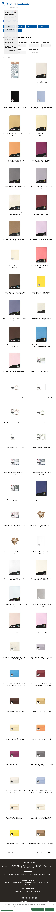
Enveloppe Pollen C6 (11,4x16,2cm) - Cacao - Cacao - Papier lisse (15, 710)
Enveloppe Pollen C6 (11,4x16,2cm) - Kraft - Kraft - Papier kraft (41, 841)
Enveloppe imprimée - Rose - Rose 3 (14, 420)
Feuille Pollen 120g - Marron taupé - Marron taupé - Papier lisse (15, 290)
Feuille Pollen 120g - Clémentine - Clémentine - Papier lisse (15, 158)
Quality (17, 871)
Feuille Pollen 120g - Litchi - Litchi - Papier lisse (41, 264)
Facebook (23, 895)
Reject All (49, 909)
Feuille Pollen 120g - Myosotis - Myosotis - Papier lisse (14, 316)
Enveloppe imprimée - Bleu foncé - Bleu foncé (41, 471)
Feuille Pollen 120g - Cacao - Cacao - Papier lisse (14, 343)
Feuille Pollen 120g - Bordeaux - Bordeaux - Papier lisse (41, 211)
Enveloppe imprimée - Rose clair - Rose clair (14, 523)
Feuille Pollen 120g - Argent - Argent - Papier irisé (41, 603)
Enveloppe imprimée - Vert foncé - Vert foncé (15, 497)
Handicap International (30, 880)
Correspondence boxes (9, 28)
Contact (41, 890)
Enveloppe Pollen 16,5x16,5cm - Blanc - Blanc (41, 523)
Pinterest (32, 895)
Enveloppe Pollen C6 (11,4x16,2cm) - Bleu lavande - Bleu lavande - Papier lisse (41, 789)
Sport (20, 880)
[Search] (27, 7)
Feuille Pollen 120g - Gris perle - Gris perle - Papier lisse (41, 79)
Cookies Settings (7, 909)
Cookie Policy (23, 899)
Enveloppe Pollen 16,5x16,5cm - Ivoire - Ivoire (15, 550)
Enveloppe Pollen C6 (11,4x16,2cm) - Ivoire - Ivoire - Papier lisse (15, 815)
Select (44, 55)
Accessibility (28, 882)
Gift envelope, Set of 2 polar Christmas (15, 78)
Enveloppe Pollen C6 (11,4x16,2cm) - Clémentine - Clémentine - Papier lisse (41, 736)
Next (50, 850)
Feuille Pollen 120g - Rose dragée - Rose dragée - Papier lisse (41, 629)
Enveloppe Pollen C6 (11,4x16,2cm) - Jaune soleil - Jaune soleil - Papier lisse (14, 841)
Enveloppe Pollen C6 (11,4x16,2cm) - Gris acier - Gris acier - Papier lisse (41, 762)
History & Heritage (8, 871)
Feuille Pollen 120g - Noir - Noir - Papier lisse (14, 105)
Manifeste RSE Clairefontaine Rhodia (28, 873)
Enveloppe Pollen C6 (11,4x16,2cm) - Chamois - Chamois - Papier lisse (15, 736)
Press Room (16, 888)
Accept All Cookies (37, 909)
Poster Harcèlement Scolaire (33, 888)
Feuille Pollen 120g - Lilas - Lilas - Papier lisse (41, 237)
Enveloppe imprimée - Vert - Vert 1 (41, 420)
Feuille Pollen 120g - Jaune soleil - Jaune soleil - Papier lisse (41, 290)
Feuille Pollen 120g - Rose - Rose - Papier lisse (15, 369)
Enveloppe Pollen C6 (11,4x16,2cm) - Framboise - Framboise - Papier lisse (15, 762)
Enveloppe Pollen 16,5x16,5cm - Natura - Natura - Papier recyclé (14, 655)
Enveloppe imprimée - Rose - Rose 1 (14, 395)
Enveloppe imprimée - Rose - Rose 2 (41, 395)
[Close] (53, 904)
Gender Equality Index (43, 880)
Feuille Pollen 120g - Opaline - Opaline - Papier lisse (14, 629)
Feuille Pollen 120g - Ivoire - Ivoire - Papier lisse (15, 264)
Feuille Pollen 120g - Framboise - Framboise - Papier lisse (41, 158)
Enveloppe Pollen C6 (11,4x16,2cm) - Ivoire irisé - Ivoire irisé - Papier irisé (41, 815)
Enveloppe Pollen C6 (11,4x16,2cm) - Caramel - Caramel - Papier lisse (41, 710)
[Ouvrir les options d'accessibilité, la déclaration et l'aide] (47, 9)
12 (41, 850)
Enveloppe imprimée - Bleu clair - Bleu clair (14, 471)
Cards (20, 28)
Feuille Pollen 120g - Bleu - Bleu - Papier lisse (15, 603)
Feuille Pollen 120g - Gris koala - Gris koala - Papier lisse (41, 184)
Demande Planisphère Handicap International (25, 890)
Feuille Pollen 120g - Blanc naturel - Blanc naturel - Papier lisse (41, 576)
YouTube (29, 895)
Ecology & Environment (11, 880)
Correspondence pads (9, 24)
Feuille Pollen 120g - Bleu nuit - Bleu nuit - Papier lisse (41, 497)
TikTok (35, 895)
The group (23, 871)
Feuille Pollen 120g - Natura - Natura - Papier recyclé (41, 316)
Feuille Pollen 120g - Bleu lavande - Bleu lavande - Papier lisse (41, 105)
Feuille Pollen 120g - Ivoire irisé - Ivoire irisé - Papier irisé (15, 211)
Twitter (26, 895)
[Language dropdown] (51, 9)
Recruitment (42, 871)
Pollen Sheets (21, 24)
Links (49, 871)
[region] (28, 907)
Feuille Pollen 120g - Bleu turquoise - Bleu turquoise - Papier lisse (41, 343)
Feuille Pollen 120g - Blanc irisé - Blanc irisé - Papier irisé (15, 576)
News (23, 888)
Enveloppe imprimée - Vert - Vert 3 (41, 445)
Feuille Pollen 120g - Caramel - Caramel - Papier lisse (15, 132)
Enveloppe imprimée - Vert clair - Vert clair (41, 369)
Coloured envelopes (32, 24)
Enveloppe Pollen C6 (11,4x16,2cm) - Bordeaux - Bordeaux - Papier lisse (41, 682)
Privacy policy (23, 901)
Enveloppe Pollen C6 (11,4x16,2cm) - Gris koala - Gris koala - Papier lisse (41, 655)
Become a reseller (32, 871)
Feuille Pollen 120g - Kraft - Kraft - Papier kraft (15, 237)
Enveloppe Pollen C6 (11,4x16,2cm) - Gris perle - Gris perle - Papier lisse (14, 789)
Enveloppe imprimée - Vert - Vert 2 (15, 445)
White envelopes (44, 24)
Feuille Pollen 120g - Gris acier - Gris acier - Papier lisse (14, 184)
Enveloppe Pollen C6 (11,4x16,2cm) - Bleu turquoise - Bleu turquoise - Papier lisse (15, 683)
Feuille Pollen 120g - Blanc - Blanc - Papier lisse (41, 550)
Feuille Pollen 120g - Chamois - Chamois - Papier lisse (41, 132)
